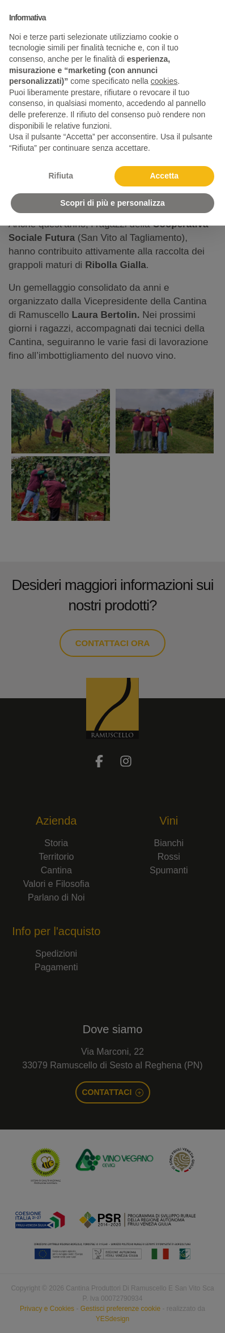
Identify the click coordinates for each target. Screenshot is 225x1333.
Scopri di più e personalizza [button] (112, 202)
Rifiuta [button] (60, 175)
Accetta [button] (164, 175)
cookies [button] (164, 81)
